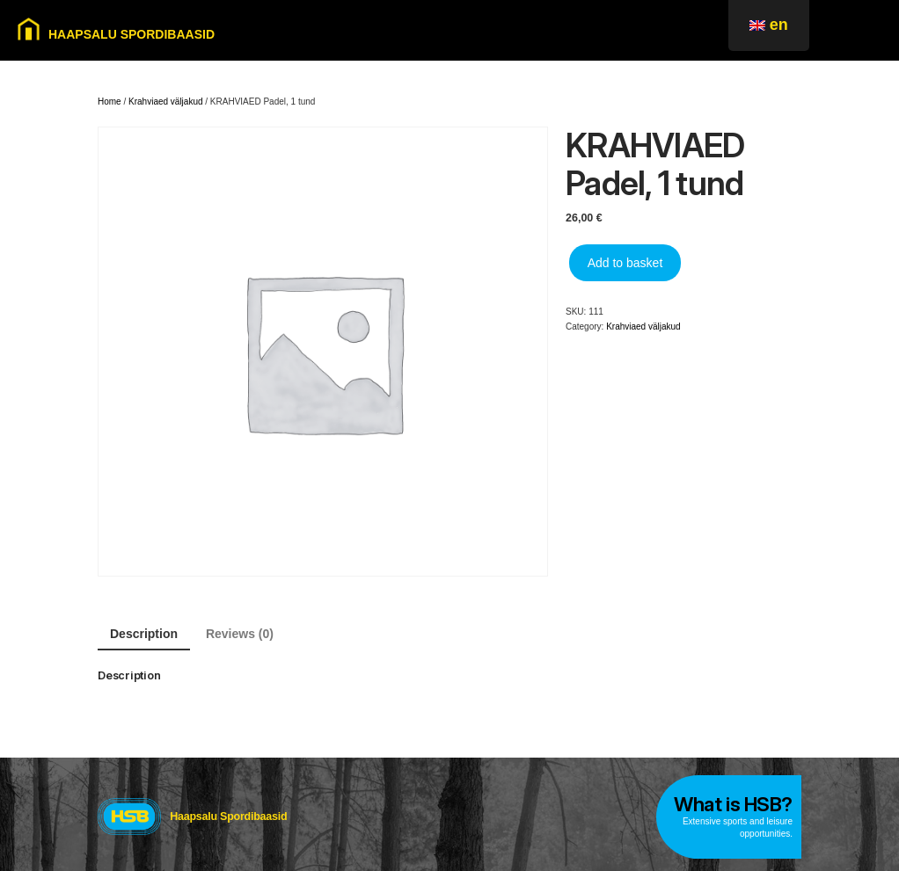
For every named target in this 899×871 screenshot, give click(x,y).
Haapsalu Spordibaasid (228, 816)
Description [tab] (144, 634)
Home (109, 101)
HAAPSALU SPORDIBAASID (131, 34)
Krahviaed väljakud (165, 101)
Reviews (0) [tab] (240, 634)
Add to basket (625, 263)
